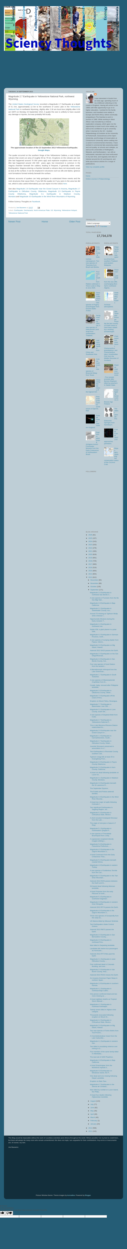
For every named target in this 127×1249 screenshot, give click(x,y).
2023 (90, 545)
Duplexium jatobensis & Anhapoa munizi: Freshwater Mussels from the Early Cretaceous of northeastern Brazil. (93, 443)
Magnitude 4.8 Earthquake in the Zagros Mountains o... (102, 911)
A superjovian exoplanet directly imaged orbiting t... (102, 840)
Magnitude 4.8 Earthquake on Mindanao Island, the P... (101, 1072)
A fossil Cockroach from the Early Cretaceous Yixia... (102, 856)
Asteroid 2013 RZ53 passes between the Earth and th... (103, 882)
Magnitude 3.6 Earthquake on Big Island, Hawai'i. (102, 646)
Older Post (74, 221)
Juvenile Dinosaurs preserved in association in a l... (102, 747)
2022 (90, 548)
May (92, 1111)
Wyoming (57, 210)
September (94, 590)
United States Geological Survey (25, 104)
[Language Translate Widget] (98, 223)
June (92, 1108)
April (92, 1114)
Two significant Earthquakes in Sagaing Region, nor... (101, 808)
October (93, 586)
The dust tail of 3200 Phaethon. (101, 1057)
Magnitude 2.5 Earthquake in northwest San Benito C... (100, 593)
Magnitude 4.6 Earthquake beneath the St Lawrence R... (103, 784)
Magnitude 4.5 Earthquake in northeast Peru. (100, 941)
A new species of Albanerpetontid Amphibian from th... (102, 681)
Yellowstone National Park (18, 213)
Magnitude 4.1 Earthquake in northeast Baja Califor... (100, 990)
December (94, 580)
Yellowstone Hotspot (69, 210)
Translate (101, 226)
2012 (90, 1128)
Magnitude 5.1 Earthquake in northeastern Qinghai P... (100, 829)
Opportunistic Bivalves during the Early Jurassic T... (102, 620)
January (93, 1124)
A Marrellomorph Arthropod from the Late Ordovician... (103, 670)
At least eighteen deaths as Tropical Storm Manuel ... (103, 1000)
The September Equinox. (99, 788)
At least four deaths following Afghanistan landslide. (100, 1096)
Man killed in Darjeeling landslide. (102, 945)
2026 (90, 535)
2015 (90, 571)
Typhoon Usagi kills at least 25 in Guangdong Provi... (102, 758)
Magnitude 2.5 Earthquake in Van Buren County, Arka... (102, 970)
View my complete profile (95, 167)
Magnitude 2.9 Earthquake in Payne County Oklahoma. (103, 763)
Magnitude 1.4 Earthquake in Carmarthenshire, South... (100, 737)
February (94, 1120)
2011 (90, 1131)
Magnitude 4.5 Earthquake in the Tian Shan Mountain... (104, 877)
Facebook (36, 202)
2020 (90, 554)
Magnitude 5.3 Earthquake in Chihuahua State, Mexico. (100, 814)
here (65, 184)
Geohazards (28, 210)
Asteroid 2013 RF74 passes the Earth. (104, 907)
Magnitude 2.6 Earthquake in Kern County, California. (102, 768)
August (93, 1101)
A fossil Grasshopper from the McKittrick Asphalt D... (101, 1066)
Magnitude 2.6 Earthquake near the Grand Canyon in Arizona (41, 189)
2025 (90, 538)
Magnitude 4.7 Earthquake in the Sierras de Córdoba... (102, 1085)
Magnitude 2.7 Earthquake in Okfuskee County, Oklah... (100, 742)
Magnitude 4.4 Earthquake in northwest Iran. (100, 625)
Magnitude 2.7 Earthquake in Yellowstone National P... (100, 721)
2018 (90, 561)
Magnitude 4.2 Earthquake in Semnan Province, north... (104, 636)
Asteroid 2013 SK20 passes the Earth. (104, 650)
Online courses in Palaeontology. (98, 179)
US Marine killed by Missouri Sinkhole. (104, 921)
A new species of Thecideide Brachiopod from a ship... (100, 835)
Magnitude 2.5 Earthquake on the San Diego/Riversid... (104, 655)
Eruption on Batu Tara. (98, 1081)
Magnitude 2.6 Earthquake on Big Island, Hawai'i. (102, 1026)
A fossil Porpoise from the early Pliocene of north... (101, 892)
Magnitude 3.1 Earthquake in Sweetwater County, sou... (100, 609)
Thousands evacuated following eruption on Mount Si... (101, 1016)
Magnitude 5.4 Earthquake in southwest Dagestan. (100, 898)
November (94, 583)
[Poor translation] (9, 1213)
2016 (90, 567)
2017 (90, 564)
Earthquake (18, 210)
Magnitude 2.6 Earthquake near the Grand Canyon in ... (103, 731)
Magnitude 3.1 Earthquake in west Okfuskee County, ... (102, 960)
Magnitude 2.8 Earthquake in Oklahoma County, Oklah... (101, 691)
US (52, 210)
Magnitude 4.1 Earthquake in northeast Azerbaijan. (100, 1005)
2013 (90, 577)
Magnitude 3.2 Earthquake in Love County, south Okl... (103, 710)
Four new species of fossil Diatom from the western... (102, 665)
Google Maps (43, 150)
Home (45, 221)
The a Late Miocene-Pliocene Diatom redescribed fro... (104, 726)
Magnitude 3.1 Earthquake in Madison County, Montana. (104, 779)
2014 (90, 574)
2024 (90, 541)
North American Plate (42, 210)
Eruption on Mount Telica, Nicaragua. (103, 701)
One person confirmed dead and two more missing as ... (103, 995)
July (92, 1104)
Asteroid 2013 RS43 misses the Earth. (104, 975)
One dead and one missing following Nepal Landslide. (103, 1077)
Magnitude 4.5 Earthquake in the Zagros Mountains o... (102, 850)
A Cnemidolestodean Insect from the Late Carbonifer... (103, 1037)
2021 (90, 551)
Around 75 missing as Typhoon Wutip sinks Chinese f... (104, 615)
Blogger (88, 1195)
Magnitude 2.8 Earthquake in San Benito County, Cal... (102, 660)
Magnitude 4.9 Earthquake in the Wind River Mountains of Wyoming (47, 197)
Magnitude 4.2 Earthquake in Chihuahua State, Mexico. (100, 1021)
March (92, 1117)
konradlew (71, 1195)
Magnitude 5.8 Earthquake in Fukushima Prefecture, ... (100, 845)
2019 (90, 558)
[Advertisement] (63, 69)
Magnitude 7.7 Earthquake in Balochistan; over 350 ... (100, 705)
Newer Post (14, 221)
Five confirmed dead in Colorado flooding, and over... (102, 965)
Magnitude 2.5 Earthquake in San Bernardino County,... (102, 936)
